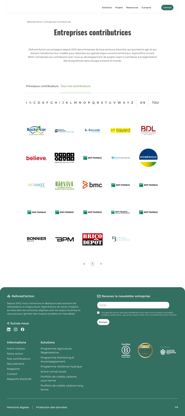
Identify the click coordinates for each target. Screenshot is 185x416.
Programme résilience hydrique (61, 366)
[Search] (157, 7)
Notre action (15, 353)
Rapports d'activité (19, 379)
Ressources (132, 7)
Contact (167, 7)
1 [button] (92, 263)
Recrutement (15, 363)
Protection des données (51, 407)
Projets (119, 7)
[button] (86, 264)
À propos (146, 7)
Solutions (107, 7)
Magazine (13, 368)
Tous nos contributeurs (75, 86)
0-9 (142, 102)
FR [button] (176, 407)
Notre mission (16, 348)
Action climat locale (53, 371)
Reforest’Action (35, 22)
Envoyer (103, 322)
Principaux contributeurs (42, 86)
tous (156, 102)
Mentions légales (18, 407)
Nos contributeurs (18, 358)
